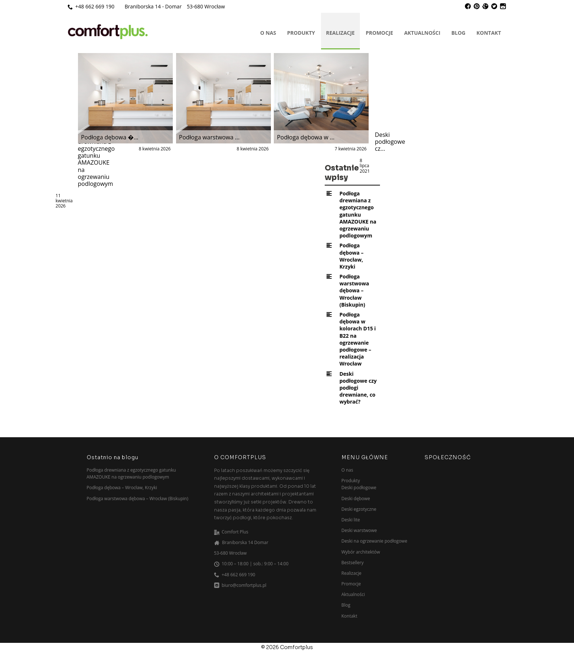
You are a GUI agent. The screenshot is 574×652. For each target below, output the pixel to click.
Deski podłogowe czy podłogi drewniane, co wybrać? (358, 387)
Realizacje (340, 32)
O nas (268, 32)
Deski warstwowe (359, 530)
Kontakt (489, 32)
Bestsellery (353, 562)
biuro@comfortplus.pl (244, 585)
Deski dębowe (356, 498)
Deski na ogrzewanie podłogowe (374, 541)
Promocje (379, 32)
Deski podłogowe (359, 487)
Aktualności (422, 32)
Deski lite (351, 520)
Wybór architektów (361, 552)
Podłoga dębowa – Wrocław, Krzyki (351, 256)
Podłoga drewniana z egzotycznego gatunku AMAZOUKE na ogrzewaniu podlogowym (357, 214)
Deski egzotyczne (359, 509)
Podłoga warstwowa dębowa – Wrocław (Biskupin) (354, 290)
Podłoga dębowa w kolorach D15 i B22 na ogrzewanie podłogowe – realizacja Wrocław (357, 339)
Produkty (301, 32)
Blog (458, 32)
